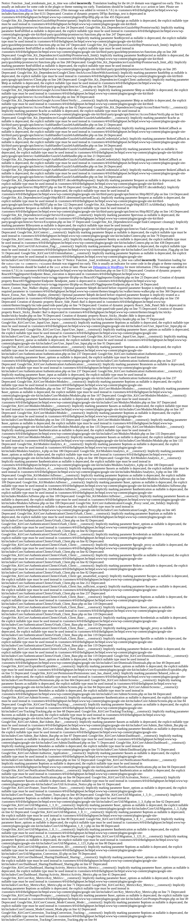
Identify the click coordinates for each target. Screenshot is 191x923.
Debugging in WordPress (17, 10)
